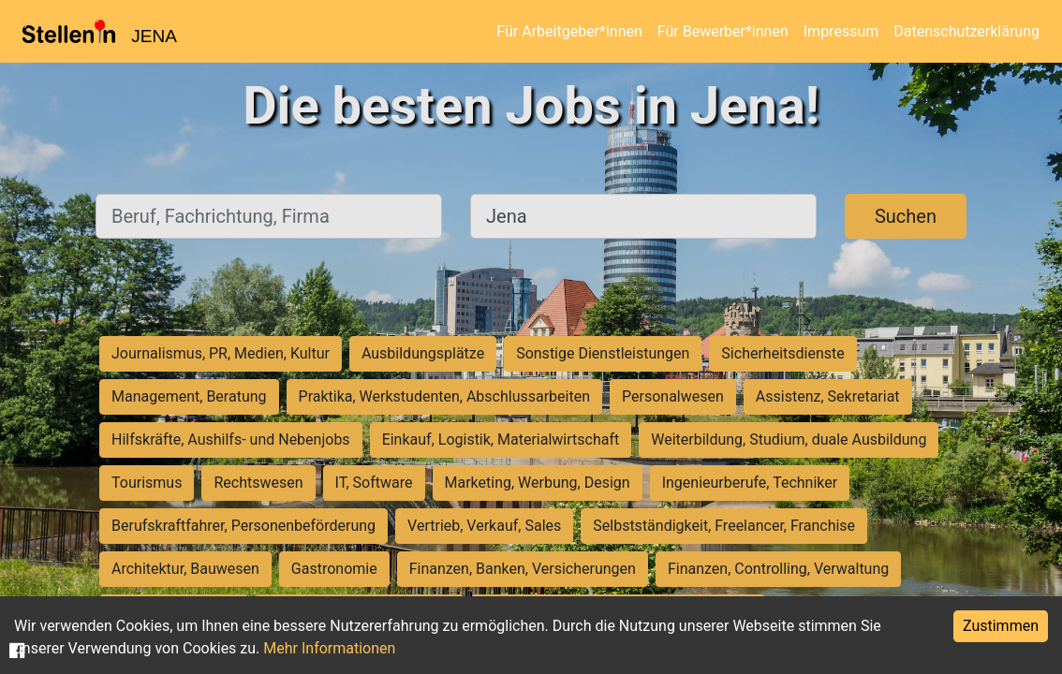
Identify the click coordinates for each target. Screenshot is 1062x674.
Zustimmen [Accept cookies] (1001, 626)
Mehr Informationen (329, 648)
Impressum (841, 31)
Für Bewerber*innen (723, 31)
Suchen (906, 216)
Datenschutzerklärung (966, 31)
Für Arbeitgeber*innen (569, 31)
